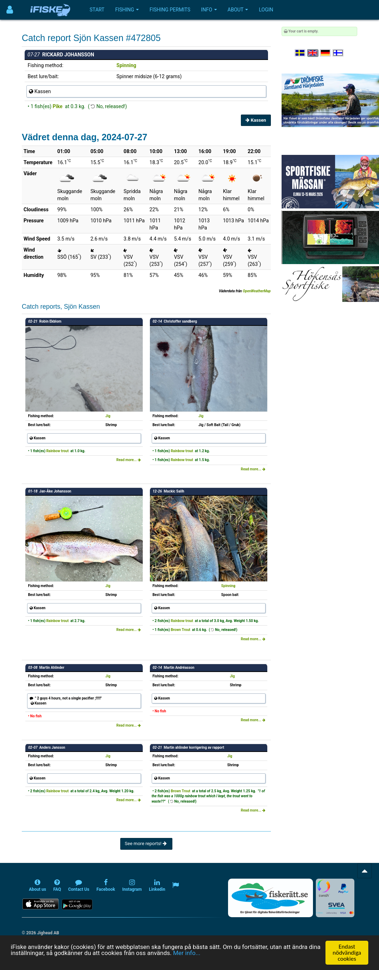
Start (97, 9)
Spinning (126, 65)
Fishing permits (170, 9)
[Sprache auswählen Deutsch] (325, 53)
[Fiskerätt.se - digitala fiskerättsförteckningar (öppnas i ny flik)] (270, 898)
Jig (107, 416)
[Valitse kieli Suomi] (338, 53)
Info (209, 9)
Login (266, 9)
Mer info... (186, 952)
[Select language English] (313, 53)
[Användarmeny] (10, 10)
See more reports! (146, 843)
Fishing (127, 9)
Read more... (128, 460)
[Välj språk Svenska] (300, 53)
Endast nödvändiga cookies (347, 953)
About (238, 9)
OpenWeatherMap (257, 291)
